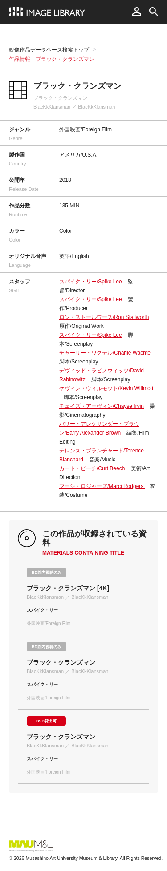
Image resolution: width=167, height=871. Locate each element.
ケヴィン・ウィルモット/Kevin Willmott (106, 388)
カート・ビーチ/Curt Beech (92, 468)
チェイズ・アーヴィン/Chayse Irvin (101, 406)
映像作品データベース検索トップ (49, 50)
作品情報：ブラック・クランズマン (51, 59)
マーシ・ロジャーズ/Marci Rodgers (102, 486)
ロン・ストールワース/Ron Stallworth (104, 317)
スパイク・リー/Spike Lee (90, 281)
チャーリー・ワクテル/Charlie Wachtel (105, 353)
